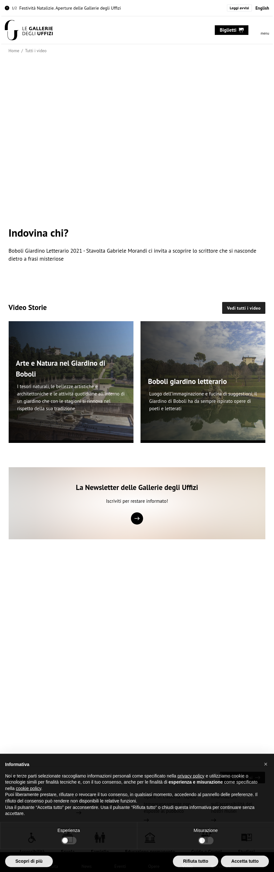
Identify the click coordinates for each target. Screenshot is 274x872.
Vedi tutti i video (244, 308)
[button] (266, 771)
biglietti (232, 30)
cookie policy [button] (28, 795)
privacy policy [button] (191, 783)
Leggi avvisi (239, 7)
